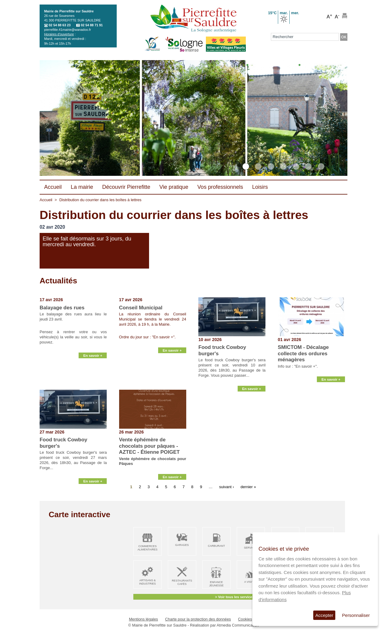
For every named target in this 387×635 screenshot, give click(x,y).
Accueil (46, 200)
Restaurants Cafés (182, 582)
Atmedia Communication (238, 625)
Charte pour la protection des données (198, 619)
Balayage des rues (62, 308)
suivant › (226, 486)
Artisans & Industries (147, 582)
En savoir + (92, 383)
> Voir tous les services (234, 597)
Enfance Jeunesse (216, 584)
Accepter (324, 615)
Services (251, 547)
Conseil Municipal (141, 308)
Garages (182, 544)
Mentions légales (143, 619)
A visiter (250, 581)
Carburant (216, 545)
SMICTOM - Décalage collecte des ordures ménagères (303, 353)
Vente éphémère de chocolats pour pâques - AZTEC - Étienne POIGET (149, 446)
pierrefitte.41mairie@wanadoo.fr (67, 29)
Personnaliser (356, 615)
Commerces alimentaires (148, 548)
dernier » (248, 486)
